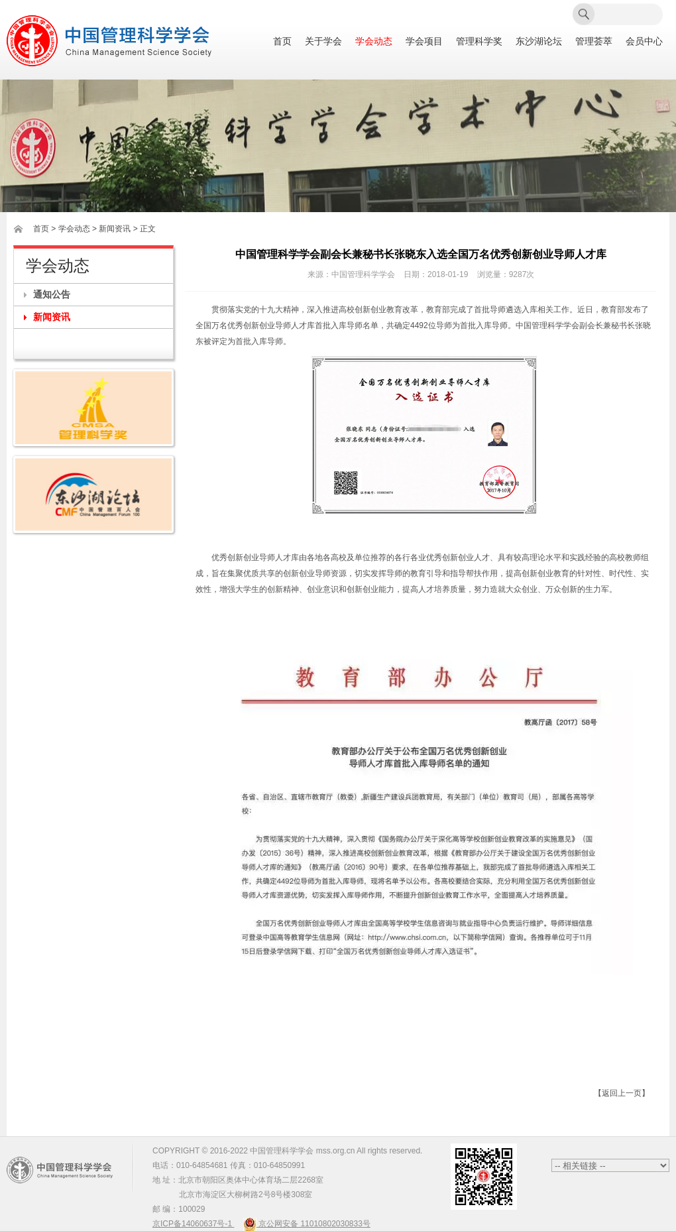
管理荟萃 (593, 41)
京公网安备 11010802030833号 (306, 1223)
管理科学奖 (479, 41)
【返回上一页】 (621, 1093)
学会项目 (424, 41)
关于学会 (323, 41)
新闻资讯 (51, 317)
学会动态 (373, 41)
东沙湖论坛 (539, 41)
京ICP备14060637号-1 (193, 1223)
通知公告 (51, 294)
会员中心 (644, 41)
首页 (282, 41)
